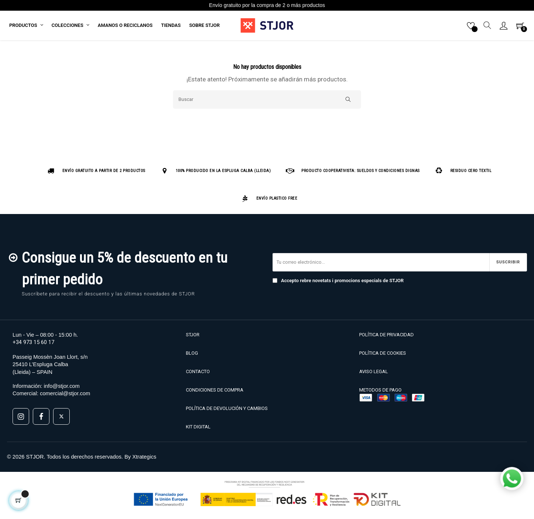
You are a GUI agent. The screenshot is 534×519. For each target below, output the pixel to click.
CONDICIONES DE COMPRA (214, 392)
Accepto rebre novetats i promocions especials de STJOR (338, 282)
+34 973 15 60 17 (33, 344)
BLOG (192, 355)
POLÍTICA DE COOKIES (382, 355)
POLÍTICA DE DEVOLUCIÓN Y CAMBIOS (227, 410)
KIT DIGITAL (198, 429)
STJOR (193, 336)
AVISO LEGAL (373, 373)
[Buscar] (267, 101)
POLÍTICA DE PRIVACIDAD (386, 336)
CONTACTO (198, 373)
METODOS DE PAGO (380, 392)
